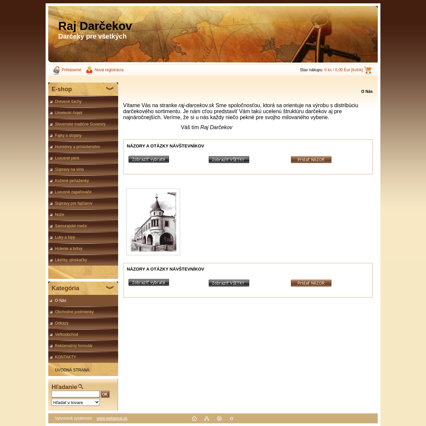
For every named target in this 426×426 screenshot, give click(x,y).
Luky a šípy (65, 237)
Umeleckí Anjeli (68, 112)
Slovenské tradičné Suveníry (80, 124)
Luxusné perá (67, 158)
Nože (59, 214)
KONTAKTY (65, 357)
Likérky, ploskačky (71, 260)
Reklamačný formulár (74, 345)
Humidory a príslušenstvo (77, 146)
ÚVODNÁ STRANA (72, 370)
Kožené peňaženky (72, 180)
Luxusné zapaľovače (73, 192)
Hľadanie (64, 387)
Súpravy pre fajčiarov (74, 203)
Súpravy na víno (69, 169)
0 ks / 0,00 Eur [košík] (343, 70)
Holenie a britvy (69, 248)
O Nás (60, 300)
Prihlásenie (71, 70)
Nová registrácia (109, 70)
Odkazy (62, 323)
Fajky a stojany (68, 135)
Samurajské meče (71, 226)
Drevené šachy (68, 101)
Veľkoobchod (66, 334)
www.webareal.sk (112, 418)
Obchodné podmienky (74, 312)
